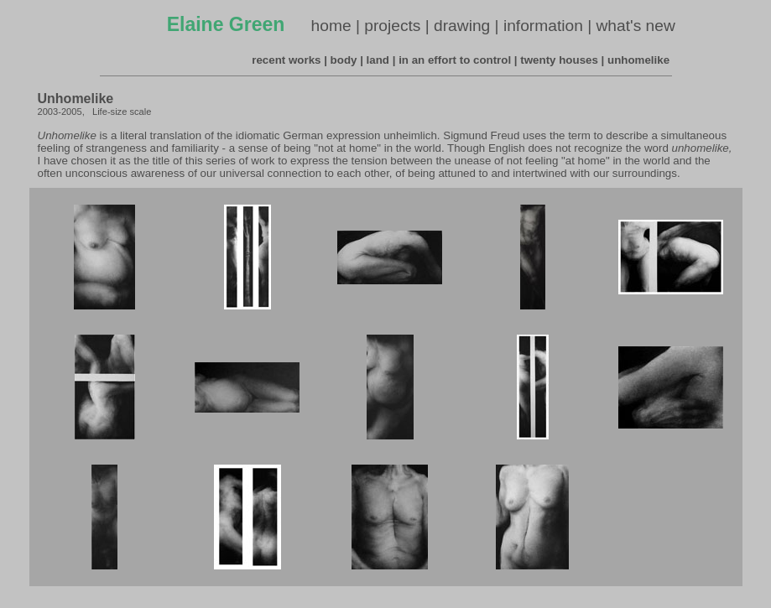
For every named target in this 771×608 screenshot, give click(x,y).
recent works (286, 60)
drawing (462, 25)
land (378, 60)
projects (392, 25)
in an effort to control (455, 60)
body (344, 60)
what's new (635, 25)
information (543, 25)
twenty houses (559, 60)
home (331, 25)
